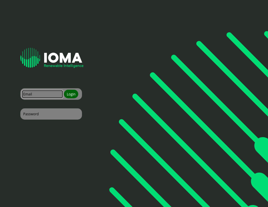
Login (71, 94)
